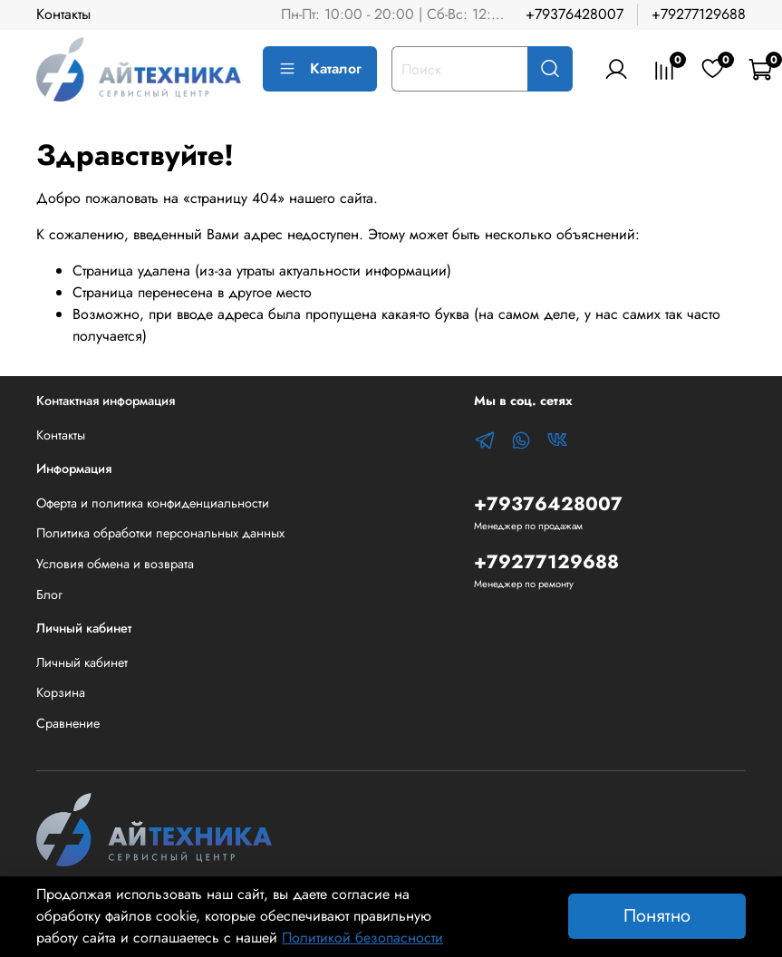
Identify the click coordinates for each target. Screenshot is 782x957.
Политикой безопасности (362, 937)
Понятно (656, 916)
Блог (49, 594)
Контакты (63, 14)
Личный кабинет (82, 662)
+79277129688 (699, 14)
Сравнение (68, 723)
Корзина (60, 692)
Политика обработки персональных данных (160, 533)
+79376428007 (574, 14)
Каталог (320, 68)
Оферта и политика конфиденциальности (152, 503)
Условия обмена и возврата (115, 564)
